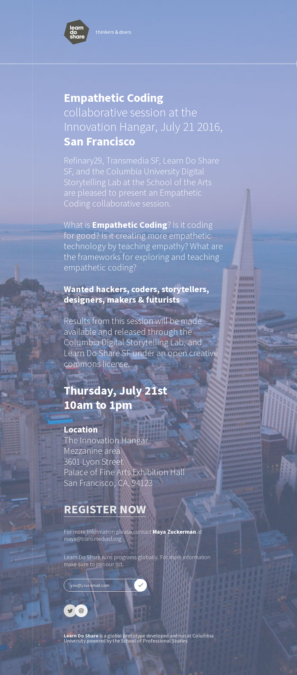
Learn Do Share (81, 635)
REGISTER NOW (105, 509)
